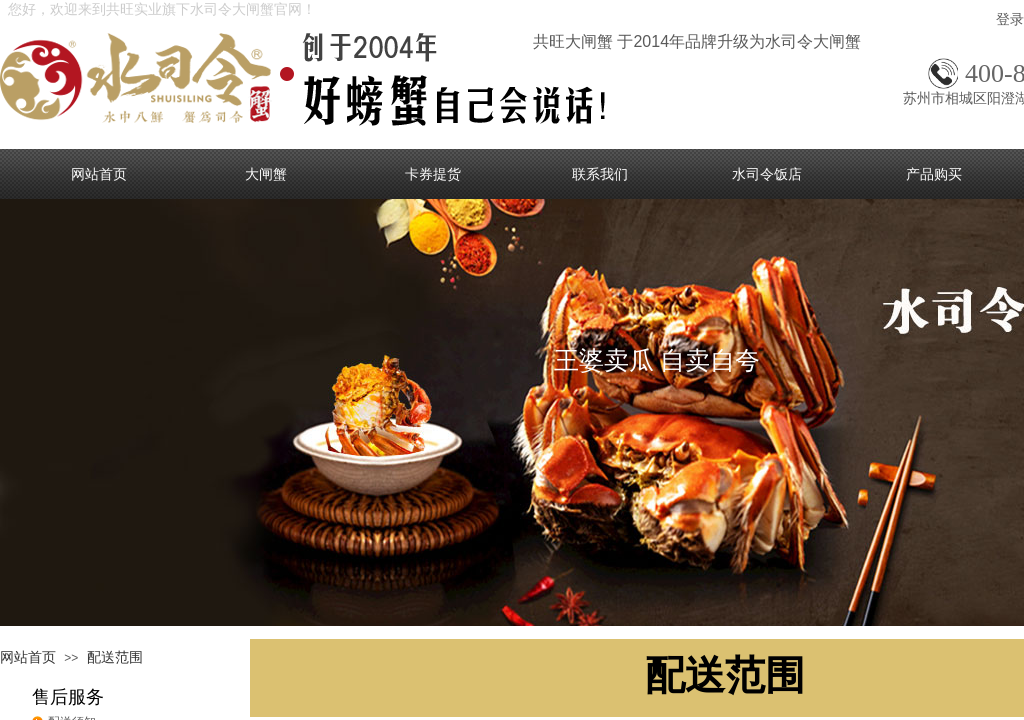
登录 (1010, 19)
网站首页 (28, 657)
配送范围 (115, 657)
